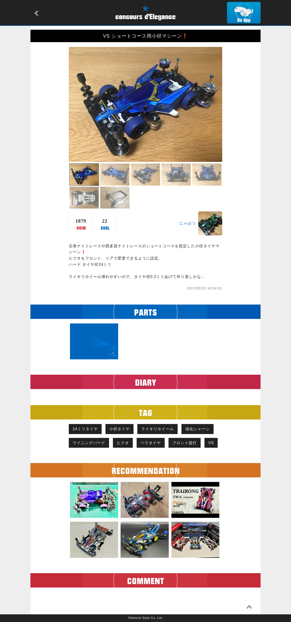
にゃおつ (188, 223)
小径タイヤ (119, 429)
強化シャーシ (197, 429)
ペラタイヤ (150, 443)
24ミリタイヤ (85, 429)
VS (211, 443)
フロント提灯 (184, 443)
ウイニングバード (89, 443)
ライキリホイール (157, 429)
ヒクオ (123, 443)
